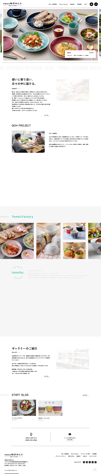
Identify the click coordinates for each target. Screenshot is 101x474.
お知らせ (85, 456)
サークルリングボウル (17, 419)
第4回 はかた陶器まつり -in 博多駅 (81, 55)
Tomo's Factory (63, 4)
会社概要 (79, 4)
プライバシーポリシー (61, 456)
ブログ (85, 4)
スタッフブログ (92, 456)
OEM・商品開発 (53, 4)
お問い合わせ (71, 456)
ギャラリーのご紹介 (85, 454)
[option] (50, 34)
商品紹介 (72, 4)
